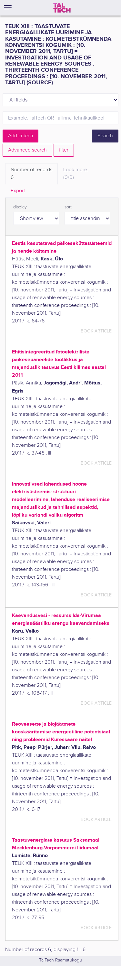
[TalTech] (62, 8)
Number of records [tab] (31, 174)
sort (68, 207)
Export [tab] (18, 191)
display (20, 207)
